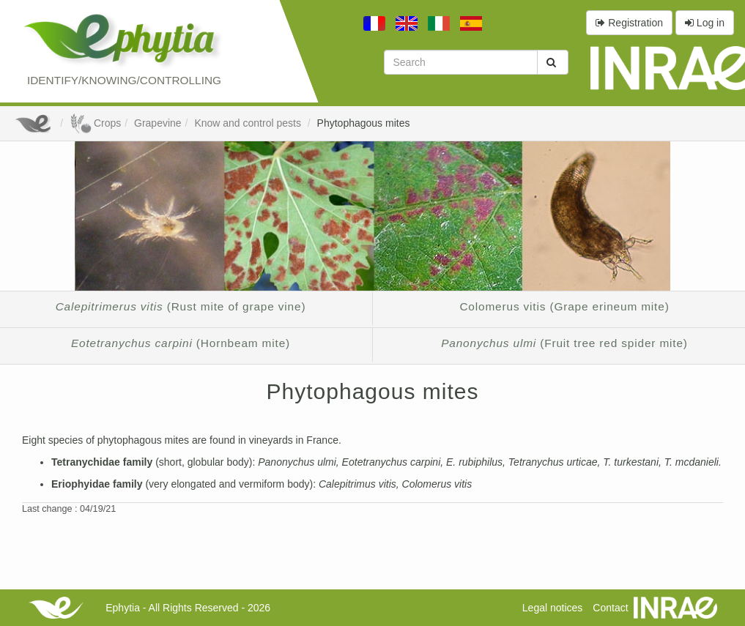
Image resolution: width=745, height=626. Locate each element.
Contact (610, 608)
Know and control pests (248, 123)
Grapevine (158, 123)
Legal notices (552, 608)
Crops (95, 123)
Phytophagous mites (363, 123)
